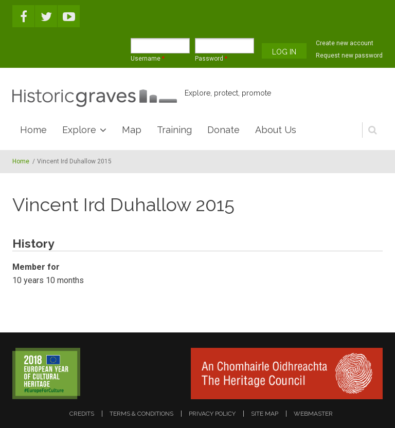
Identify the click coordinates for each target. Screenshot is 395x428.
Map (131, 129)
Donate (223, 129)
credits (81, 414)
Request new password (349, 55)
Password (211, 58)
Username (148, 58)
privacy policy (212, 414)
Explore (79, 129)
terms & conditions (141, 414)
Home (33, 129)
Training (174, 129)
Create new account (344, 43)
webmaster (313, 414)
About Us (275, 129)
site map (264, 414)
